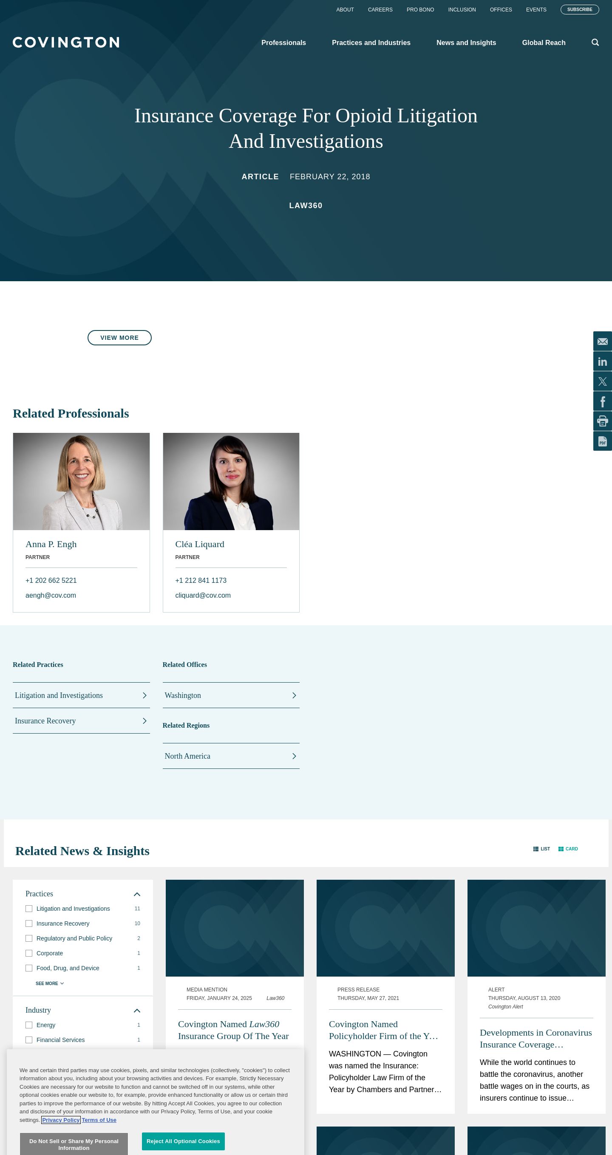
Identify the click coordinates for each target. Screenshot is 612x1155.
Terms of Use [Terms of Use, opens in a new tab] (99, 1150)
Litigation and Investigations (59, 695)
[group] (83, 908)
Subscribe (579, 9)
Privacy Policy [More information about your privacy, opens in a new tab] (60, 1150)
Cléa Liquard (200, 544)
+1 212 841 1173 (201, 580)
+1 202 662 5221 (51, 580)
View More (119, 337)
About (345, 10)
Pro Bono (420, 10)
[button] (541, 849)
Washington (183, 695)
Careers (380, 10)
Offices (501, 10)
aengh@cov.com (51, 595)
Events (536, 10)
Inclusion (462, 10)
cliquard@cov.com (203, 595)
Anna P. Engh (51, 544)
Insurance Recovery (45, 721)
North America (187, 756)
